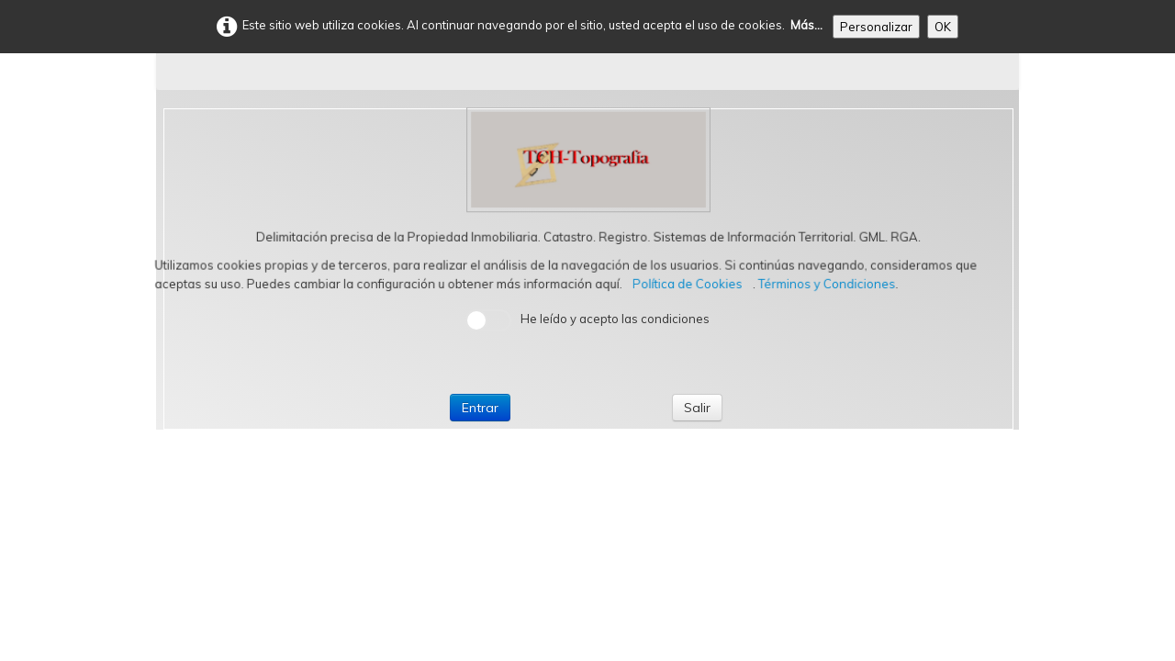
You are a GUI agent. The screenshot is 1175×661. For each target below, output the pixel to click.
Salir (697, 407)
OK (942, 26)
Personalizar (876, 26)
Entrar (480, 407)
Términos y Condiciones (828, 283)
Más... (806, 24)
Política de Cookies (688, 283)
